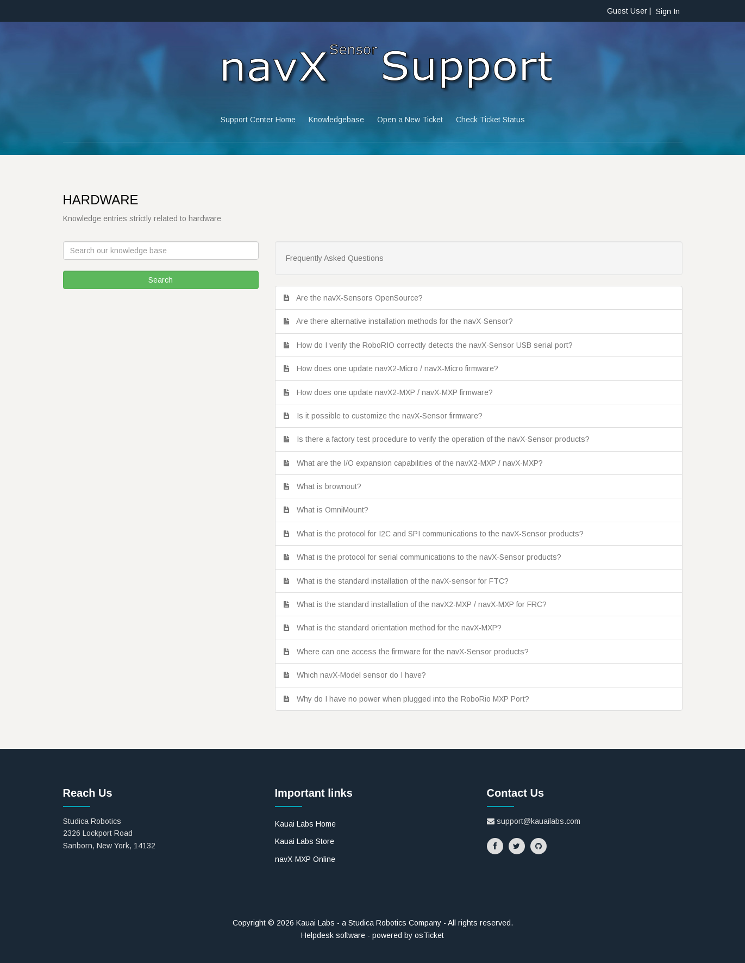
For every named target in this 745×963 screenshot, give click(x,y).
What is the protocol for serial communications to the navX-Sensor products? (431, 557)
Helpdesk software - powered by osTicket (372, 935)
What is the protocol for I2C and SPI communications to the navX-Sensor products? (442, 533)
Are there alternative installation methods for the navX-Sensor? (406, 321)
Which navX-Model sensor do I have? (363, 675)
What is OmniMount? (335, 509)
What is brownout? (331, 486)
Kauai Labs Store (304, 841)
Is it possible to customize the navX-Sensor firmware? (392, 415)
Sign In (668, 11)
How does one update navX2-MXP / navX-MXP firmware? (397, 392)
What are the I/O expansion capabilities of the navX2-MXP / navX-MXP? (422, 463)
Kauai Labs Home (305, 824)
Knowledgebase (336, 119)
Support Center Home (258, 119)
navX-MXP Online (305, 859)
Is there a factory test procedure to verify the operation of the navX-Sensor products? (445, 439)
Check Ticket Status (490, 119)
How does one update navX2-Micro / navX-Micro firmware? (400, 368)
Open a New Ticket (410, 119)
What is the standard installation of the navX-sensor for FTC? (405, 581)
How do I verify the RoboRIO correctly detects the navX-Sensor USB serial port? (437, 345)
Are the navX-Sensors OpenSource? (361, 297)
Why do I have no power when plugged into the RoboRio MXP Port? (415, 699)
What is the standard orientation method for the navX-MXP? (401, 627)
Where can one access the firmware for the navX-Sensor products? (415, 651)
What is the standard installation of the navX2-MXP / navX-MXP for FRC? (424, 604)
